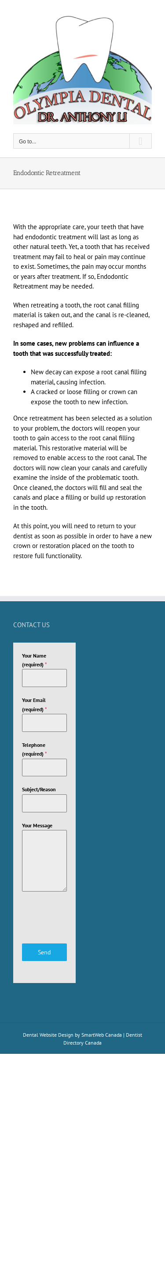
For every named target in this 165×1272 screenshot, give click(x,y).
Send (44, 952)
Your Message (37, 825)
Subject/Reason (39, 789)
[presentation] (44, 917)
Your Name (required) (34, 660)
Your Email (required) (34, 704)
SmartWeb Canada (101, 1034)
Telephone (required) (34, 749)
